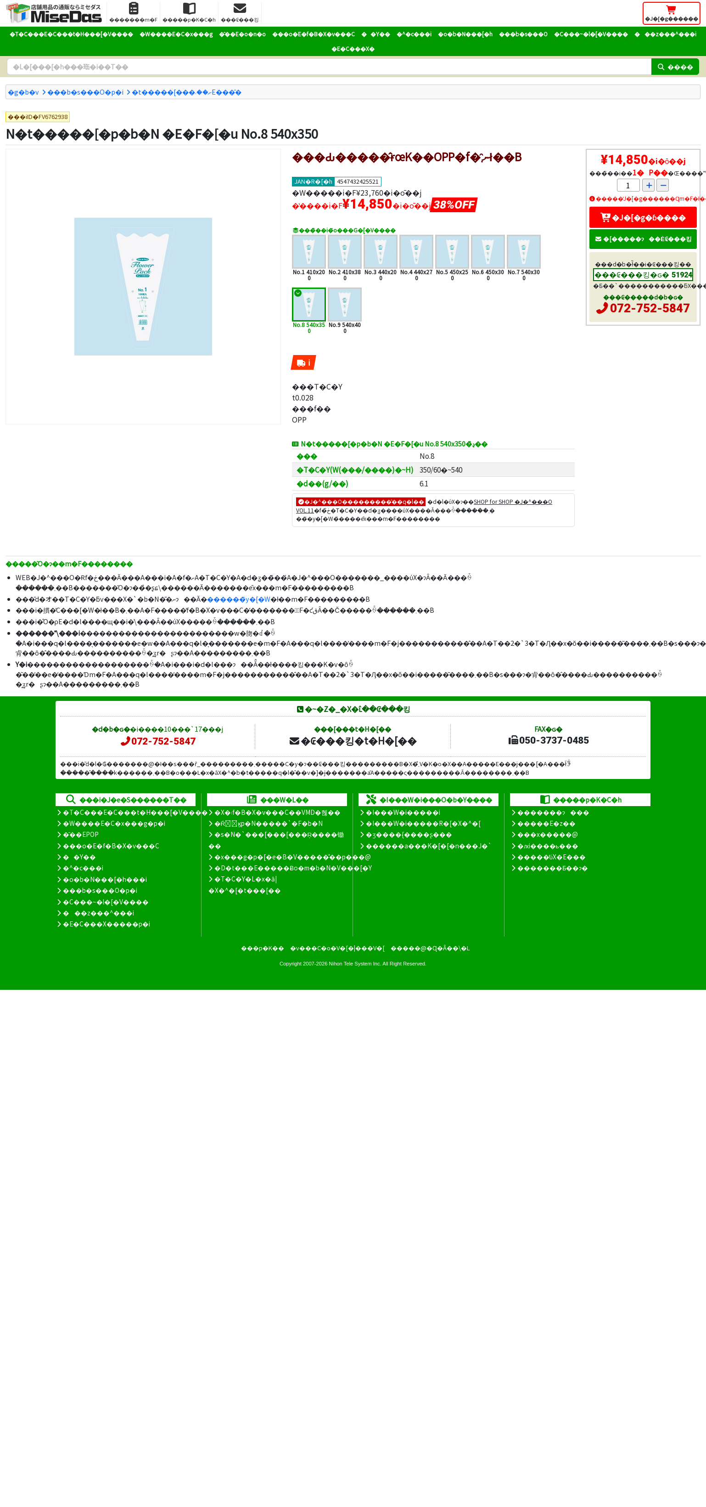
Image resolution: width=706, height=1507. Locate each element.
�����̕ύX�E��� (551, 856)
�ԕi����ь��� (547, 845)
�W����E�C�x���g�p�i (114, 823)
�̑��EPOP (81, 834)
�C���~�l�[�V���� (591, 34)
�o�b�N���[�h (465, 34)
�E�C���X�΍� (353, 48)
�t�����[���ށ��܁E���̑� (186, 91)
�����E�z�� (546, 823)
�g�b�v (23, 91)
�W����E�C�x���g (176, 34)
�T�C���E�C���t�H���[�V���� (71, 34)
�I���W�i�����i (403, 812)
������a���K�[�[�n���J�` (429, 845)
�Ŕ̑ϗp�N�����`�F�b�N (268, 823)
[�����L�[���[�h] (329, 66)
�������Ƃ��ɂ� (552, 867)
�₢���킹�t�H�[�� (353, 740)
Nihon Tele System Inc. (355, 963)
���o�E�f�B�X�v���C (313, 34)
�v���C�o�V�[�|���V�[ (337, 947)
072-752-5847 (650, 308)
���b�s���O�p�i (85, 91)
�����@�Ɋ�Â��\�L (430, 947)
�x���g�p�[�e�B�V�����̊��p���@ (292, 856)
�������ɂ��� (553, 812)
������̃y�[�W (238, 599)
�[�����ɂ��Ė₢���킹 (643, 238)
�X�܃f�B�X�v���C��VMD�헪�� (277, 812)
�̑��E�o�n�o (242, 34)
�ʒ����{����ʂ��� (409, 834)
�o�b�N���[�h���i (105, 879)
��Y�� (375, 34)
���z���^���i (665, 34)
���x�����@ (547, 834)
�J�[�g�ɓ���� (643, 217)
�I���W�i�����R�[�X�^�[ (423, 823)
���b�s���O (523, 34)
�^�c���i (414, 34)
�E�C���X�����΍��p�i (106, 923)
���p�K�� (262, 947)
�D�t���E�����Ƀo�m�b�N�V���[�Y (293, 867)
